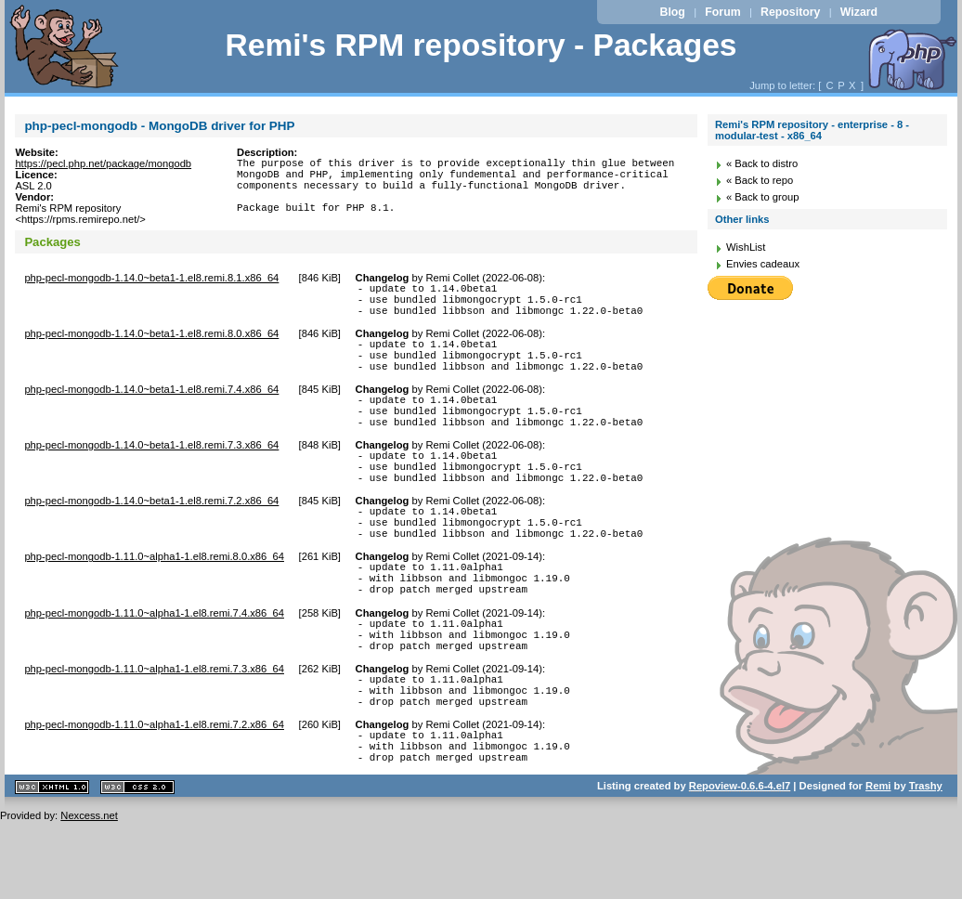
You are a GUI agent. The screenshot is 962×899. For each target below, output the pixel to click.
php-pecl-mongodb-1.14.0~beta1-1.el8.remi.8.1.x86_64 (151, 280)
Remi (877, 863)
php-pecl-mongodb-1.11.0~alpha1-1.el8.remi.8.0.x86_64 (154, 600)
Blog (672, 12)
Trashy (925, 863)
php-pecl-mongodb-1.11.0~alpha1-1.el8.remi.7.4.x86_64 (154, 665)
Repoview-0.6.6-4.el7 (739, 863)
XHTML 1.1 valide (52, 865)
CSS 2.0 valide (137, 865)
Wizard (859, 12)
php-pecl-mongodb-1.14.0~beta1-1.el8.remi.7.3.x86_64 (151, 472)
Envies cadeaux (763, 263)
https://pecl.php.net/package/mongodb (103, 163)
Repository (790, 12)
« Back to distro (762, 163)
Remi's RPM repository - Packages (480, 45)
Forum (722, 12)
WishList (745, 247)
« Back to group (762, 196)
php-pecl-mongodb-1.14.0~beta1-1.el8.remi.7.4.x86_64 (151, 408)
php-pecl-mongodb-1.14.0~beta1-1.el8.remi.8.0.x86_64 (151, 344)
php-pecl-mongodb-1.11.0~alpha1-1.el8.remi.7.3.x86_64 (154, 730)
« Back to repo (759, 180)
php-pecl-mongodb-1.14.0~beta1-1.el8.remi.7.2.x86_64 (151, 536)
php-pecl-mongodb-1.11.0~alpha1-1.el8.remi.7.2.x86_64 (154, 794)
